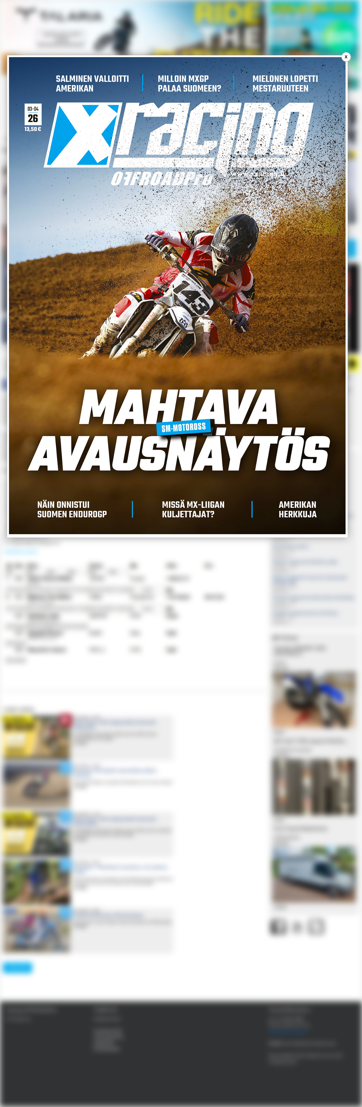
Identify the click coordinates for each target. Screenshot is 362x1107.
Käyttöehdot (103, 1043)
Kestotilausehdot (107, 1031)
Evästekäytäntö (106, 1049)
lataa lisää (17, 967)
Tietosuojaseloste (108, 1037)
